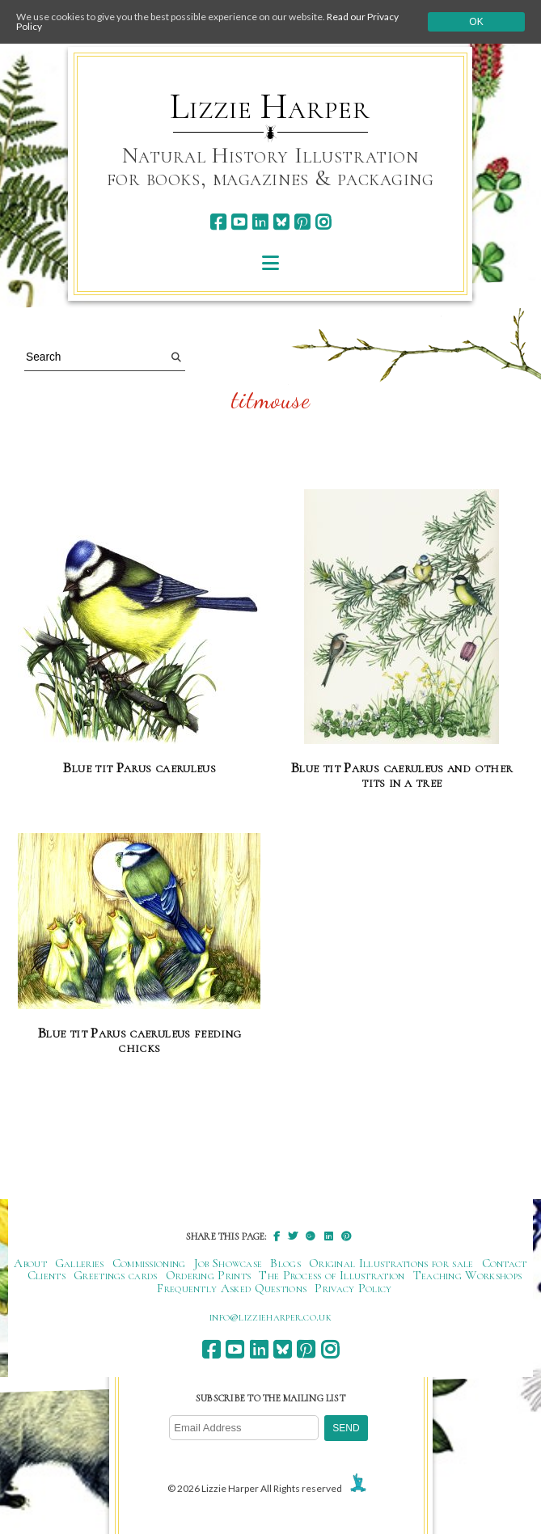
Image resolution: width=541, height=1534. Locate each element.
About (30, 1263)
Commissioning (149, 1263)
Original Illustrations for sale (391, 1263)
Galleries (79, 1263)
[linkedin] (260, 222)
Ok (476, 21)
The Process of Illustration (331, 1275)
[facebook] (218, 222)
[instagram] (323, 222)
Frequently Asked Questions (231, 1288)
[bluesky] (281, 222)
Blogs (285, 1263)
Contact (504, 1263)
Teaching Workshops (467, 1275)
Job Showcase (228, 1263)
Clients (46, 1275)
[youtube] (239, 222)
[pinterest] (302, 222)
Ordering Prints (208, 1275)
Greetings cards (116, 1275)
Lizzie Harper (270, 107)
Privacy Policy (353, 1288)
